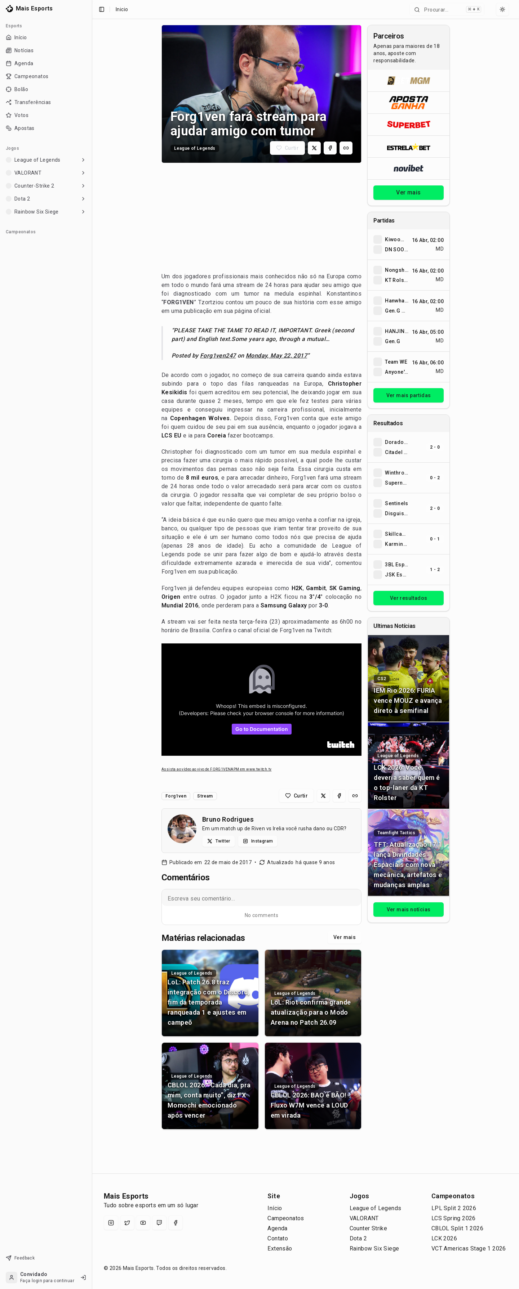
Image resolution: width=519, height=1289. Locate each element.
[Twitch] (159, 1223)
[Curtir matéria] (287, 148)
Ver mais (344, 937)
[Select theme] (502, 9)
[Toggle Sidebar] (89, 644)
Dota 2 (358, 1238)
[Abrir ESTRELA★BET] (408, 146)
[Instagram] (111, 1223)
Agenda (277, 1228)
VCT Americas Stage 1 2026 (468, 1248)
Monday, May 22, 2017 (276, 355)
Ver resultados (408, 598)
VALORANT (364, 1218)
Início (274, 1208)
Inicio (122, 9)
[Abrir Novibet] (408, 168)
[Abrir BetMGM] (408, 80)
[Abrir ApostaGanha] (408, 102)
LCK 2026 (444, 1238)
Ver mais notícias (409, 909)
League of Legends (376, 1208)
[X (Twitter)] (127, 1223)
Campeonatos (285, 1218)
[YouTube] (143, 1223)
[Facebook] (175, 1223)
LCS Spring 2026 (453, 1218)
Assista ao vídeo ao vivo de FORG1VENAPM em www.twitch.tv (216, 769)
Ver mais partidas (408, 395)
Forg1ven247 (218, 355)
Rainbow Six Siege (374, 1248)
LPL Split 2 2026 (453, 1208)
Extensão (279, 1248)
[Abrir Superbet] (408, 124)
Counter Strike (368, 1228)
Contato (277, 1238)
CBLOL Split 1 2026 (457, 1228)
